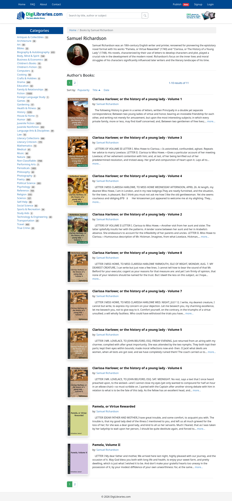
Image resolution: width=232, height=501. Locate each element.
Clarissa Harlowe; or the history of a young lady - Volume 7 (137, 291)
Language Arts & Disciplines (33, 130)
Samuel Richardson (107, 104)
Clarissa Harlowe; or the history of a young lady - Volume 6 (137, 368)
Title (97, 90)
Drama (21, 82)
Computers (23, 70)
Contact (56, 4)
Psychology (23, 187)
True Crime (23, 228)
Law (19, 134)
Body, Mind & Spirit (28, 56)
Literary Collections (28, 138)
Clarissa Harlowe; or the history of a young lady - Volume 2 (137, 214)
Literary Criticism (27, 142)
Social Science (25, 205)
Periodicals (23, 168)
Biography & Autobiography (33, 52)
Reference (23, 190)
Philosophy (23, 172)
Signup (198, 4)
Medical (21, 149)
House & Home (26, 115)
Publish (181, 4)
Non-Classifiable (26, 160)
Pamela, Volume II (106, 445)
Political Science (26, 183)
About (43, 4)
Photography (24, 175)
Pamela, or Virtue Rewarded (113, 406)
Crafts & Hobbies (27, 78)
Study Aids (23, 213)
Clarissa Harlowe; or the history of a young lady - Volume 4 (137, 176)
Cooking (22, 74)
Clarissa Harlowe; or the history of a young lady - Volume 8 (137, 253)
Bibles (20, 48)
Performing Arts (26, 164)
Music (20, 153)
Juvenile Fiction (25, 123)
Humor (21, 119)
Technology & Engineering (32, 217)
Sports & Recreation (28, 209)
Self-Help (22, 202)
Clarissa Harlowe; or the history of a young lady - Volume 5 (137, 329)
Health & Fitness (26, 108)
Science (21, 198)
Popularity (83, 90)
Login (210, 4)
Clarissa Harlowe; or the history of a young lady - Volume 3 (137, 137)
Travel (20, 224)
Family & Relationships (30, 89)
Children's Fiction (27, 67)
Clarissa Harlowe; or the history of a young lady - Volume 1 (137, 99)
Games (21, 100)
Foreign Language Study (31, 97)
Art (19, 44)
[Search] (104, 15)
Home (22, 4)
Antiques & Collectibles (30, 37)
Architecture (24, 41)
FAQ (32, 4)
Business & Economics (30, 59)
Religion (22, 194)
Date (106, 90)
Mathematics (24, 145)
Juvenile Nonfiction (28, 127)
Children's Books (26, 63)
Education (23, 85)
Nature (21, 157)
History (21, 112)
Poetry (21, 179)
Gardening (23, 104)
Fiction (21, 93)
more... (211, 121)
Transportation (25, 220)
